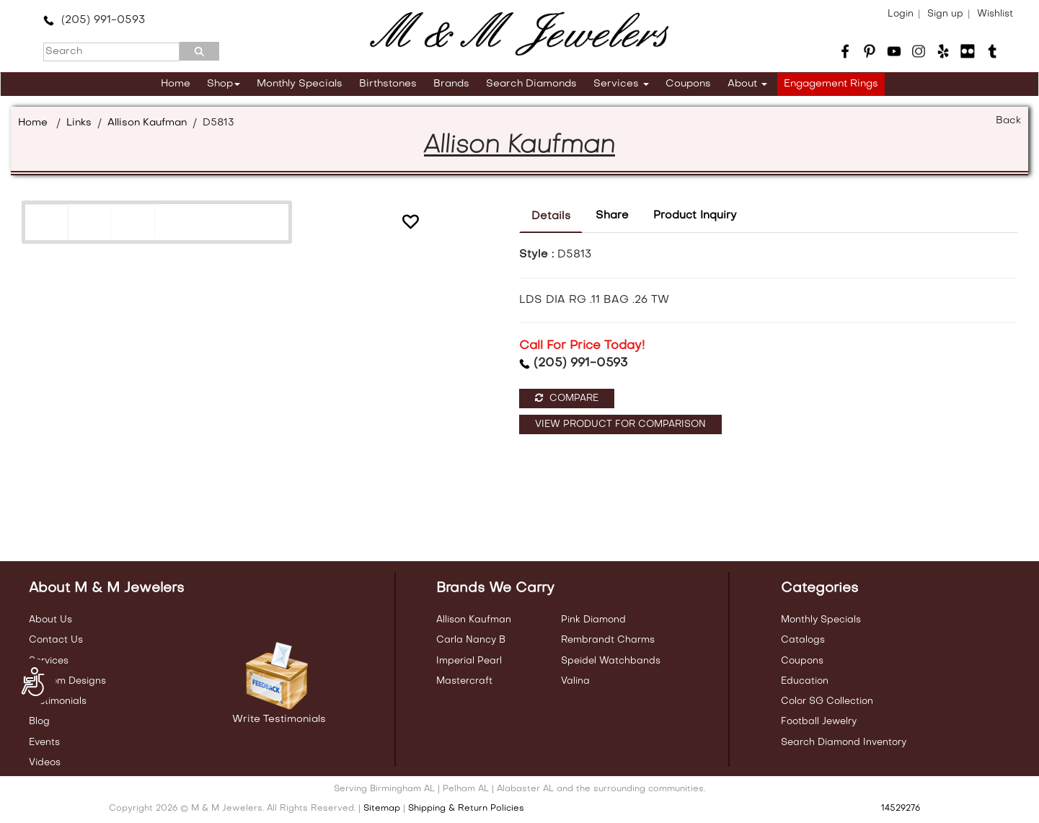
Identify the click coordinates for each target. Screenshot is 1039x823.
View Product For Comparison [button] (620, 424)
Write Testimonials (279, 719)
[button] (410, 224)
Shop (223, 84)
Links (79, 123)
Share (612, 216)
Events (44, 742)
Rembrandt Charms (608, 640)
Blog (39, 721)
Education (804, 681)
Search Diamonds (531, 84)
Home (175, 84)
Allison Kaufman (147, 123)
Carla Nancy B (470, 640)
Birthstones (388, 84)
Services (621, 84)
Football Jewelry (819, 721)
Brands (451, 84)
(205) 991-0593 (94, 20)
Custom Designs (67, 681)
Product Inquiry (695, 216)
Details (550, 216)
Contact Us (56, 640)
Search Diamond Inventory (843, 742)
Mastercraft (464, 681)
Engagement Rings (831, 84)
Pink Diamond (593, 620)
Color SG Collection (827, 701)
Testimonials (58, 701)
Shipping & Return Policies (466, 808)
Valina (575, 681)
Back (1008, 121)
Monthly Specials (299, 84)
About (747, 84)
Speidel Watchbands (610, 661)
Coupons (688, 84)
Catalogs (803, 640)
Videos (45, 762)
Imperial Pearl (469, 661)
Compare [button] (566, 398)
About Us (50, 620)
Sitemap (381, 808)
